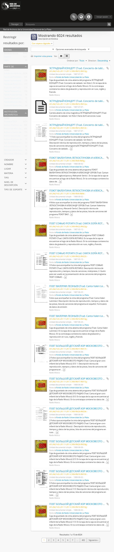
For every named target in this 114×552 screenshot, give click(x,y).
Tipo (6, 177)
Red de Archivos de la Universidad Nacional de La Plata (28, 143)
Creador (9, 159)
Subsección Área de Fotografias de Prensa (22, 74)
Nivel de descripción (11, 183)
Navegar (15, 24)
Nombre (8, 164)
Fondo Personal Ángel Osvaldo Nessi (20, 95)
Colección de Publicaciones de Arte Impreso (23, 88)
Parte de (9, 66)
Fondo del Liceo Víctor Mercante (18, 102)
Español (7, 57)
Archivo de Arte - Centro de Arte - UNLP (21, 129)
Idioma (81, 17)
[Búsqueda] (68, 24)
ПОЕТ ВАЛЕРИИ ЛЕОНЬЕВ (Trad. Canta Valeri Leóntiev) (80, 286)
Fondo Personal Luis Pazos (15, 91)
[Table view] (67, 56)
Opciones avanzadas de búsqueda (70, 49)
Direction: (92, 60)
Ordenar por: (72, 60)
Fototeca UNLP (10, 122)
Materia (8, 173)
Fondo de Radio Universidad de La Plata (21, 84)
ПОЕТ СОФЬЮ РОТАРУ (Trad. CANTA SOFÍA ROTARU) (78, 223)
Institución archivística (11, 112)
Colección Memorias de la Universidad (20, 106)
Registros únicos (11, 53)
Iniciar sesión (102, 16)
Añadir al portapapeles (107, 68)
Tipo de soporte (13, 189)
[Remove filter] (51, 43)
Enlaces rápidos (88, 17)
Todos (6, 70)
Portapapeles (73, 17)
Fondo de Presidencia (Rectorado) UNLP (21, 77)
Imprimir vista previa (41, 56)
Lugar (7, 168)
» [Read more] (71, 148)
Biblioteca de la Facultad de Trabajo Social (22, 150)
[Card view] (61, 56)
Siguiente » (93, 540)
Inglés (6, 61)
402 (83, 540)
